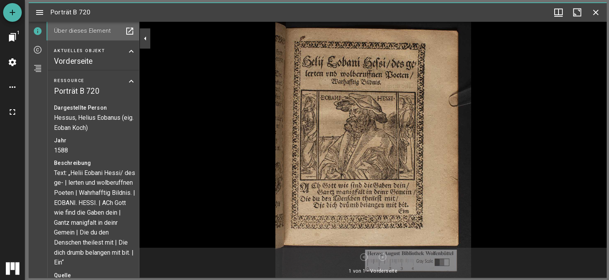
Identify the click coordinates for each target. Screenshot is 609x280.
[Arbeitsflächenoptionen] (12, 87)
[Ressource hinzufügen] (12, 12)
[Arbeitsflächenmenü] (12, 62)
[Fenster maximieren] (577, 12)
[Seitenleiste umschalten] (39, 12)
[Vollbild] (12, 112)
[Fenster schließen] (595, 12)
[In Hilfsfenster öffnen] (129, 31)
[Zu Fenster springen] (12, 37)
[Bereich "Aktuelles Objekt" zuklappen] (131, 51)
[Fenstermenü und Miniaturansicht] (558, 12)
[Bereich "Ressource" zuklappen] (131, 81)
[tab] (38, 31)
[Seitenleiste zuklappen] (145, 38)
